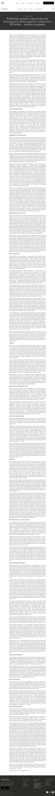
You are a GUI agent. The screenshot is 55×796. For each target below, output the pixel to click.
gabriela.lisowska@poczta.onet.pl (7, 792)
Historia (19, 9)
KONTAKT (25, 786)
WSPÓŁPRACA (26, 784)
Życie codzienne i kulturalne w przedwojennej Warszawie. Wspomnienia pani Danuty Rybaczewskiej (38, 785)
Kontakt (37, 3)
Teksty (23, 3)
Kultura (25, 9)
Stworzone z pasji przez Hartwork (49, 794)
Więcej (5, 787)
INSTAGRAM (47, 784)
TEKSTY (24, 783)
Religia (31, 9)
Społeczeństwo (39, 9)
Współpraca (30, 3)
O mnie (17, 3)
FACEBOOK (47, 783)
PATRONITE (48, 3)
